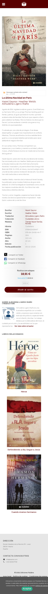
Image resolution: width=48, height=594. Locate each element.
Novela (28, 224)
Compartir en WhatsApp (14, 263)
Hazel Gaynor (9, 101)
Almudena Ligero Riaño (15, 103)
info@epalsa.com (12, 559)
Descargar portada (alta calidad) (23, 93)
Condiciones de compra (38, 576)
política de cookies (41, 586)
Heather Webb (27, 101)
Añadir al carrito (25, 290)
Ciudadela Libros (32, 219)
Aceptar (27, 589)
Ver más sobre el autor (24, 326)
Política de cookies (20, 576)
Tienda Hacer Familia (33, 222)
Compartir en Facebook (14, 259)
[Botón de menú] (4, 4)
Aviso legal (7, 576)
